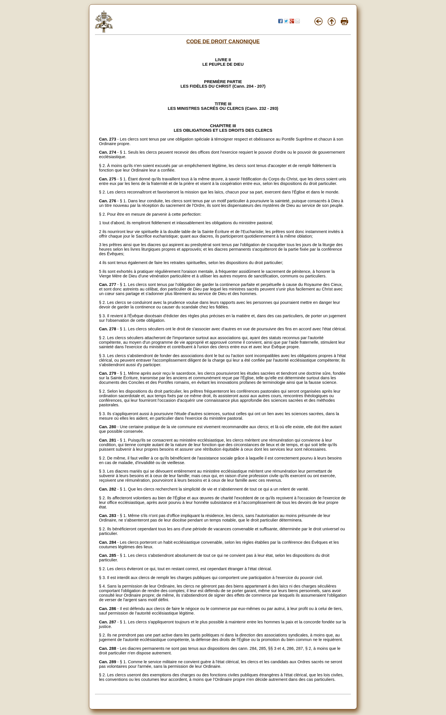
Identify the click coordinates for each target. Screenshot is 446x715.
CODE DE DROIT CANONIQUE (223, 41)
